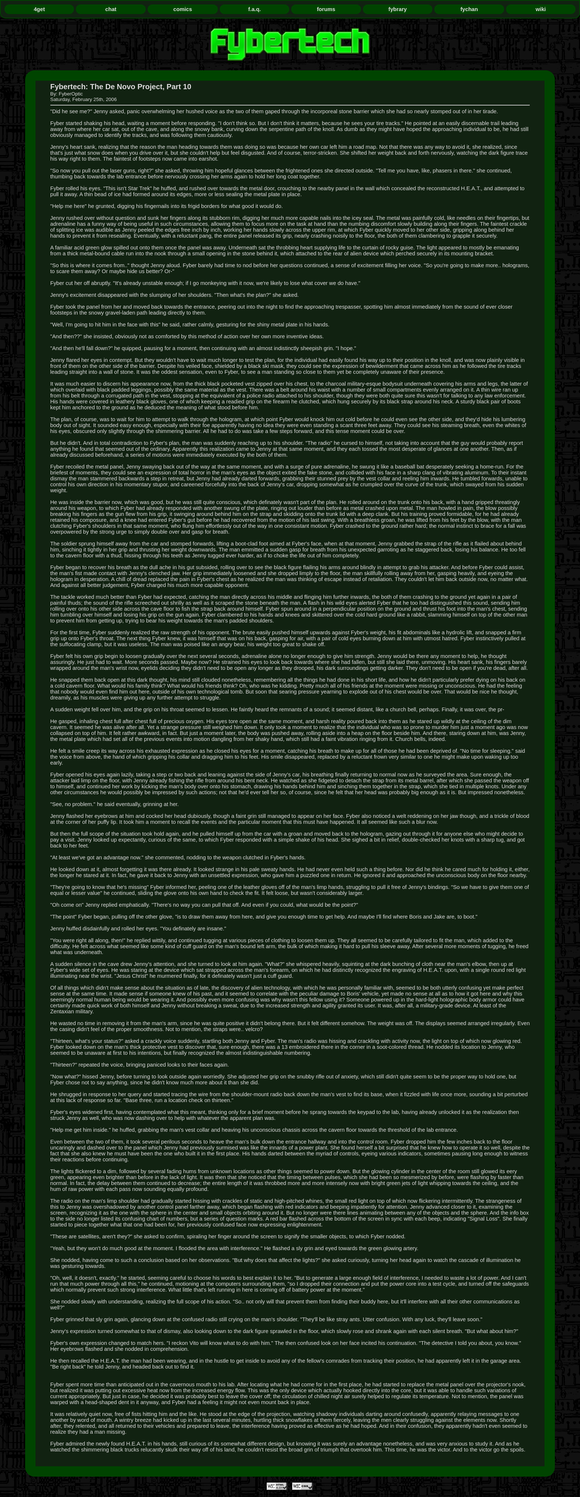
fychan (469, 9)
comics (182, 9)
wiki (541, 9)
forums (326, 9)
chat (111, 9)
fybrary (397, 9)
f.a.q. (254, 9)
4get (39, 9)
